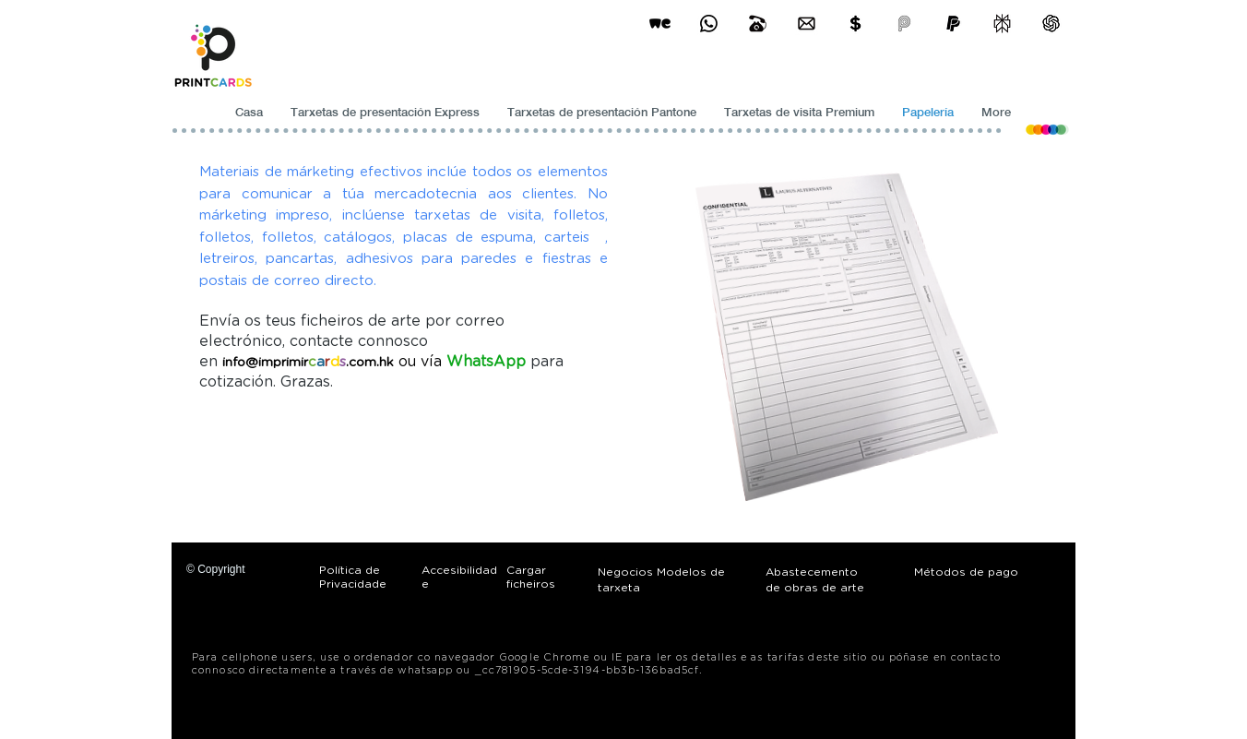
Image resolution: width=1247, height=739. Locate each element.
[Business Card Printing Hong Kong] (708, 23)
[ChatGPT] (1051, 23)
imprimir (283, 362)
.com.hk (370, 362)
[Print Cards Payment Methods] (855, 23)
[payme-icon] (904, 23)
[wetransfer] (659, 23)
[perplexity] (1002, 23)
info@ (240, 362)
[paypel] (953, 23)
